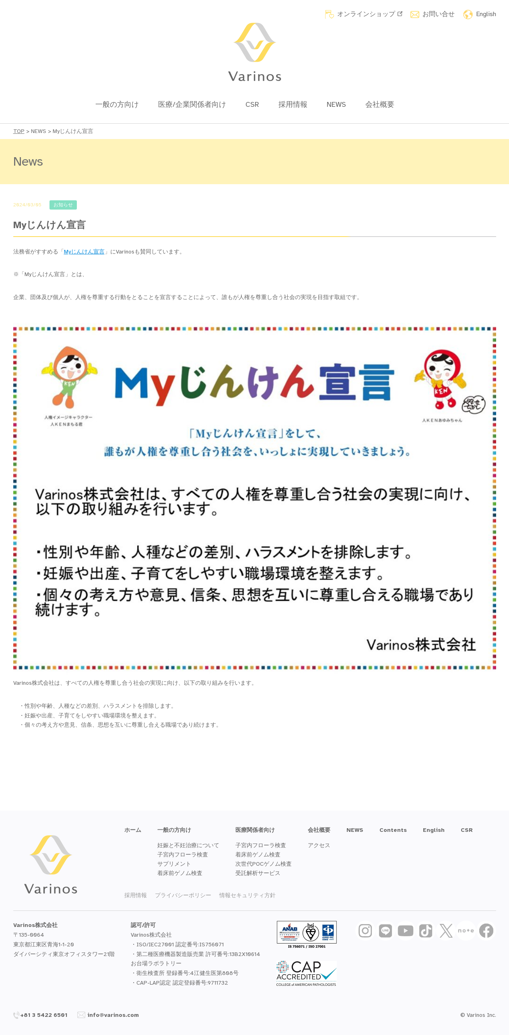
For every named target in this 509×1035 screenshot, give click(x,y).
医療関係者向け (255, 830)
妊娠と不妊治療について (188, 845)
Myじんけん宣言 (84, 251)
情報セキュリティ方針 (247, 895)
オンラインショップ (369, 14)
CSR (252, 104)
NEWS (336, 104)
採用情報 (292, 104)
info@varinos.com (108, 1015)
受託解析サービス (257, 873)
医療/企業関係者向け (192, 104)
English (486, 14)
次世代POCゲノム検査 (263, 863)
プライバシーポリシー (183, 895)
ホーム (132, 830)
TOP (19, 131)
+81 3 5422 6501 (40, 1015)
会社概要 (379, 104)
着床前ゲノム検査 (179, 873)
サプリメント (174, 863)
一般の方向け (117, 104)
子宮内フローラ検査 (182, 854)
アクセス (319, 845)
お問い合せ (438, 14)
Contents (393, 830)
